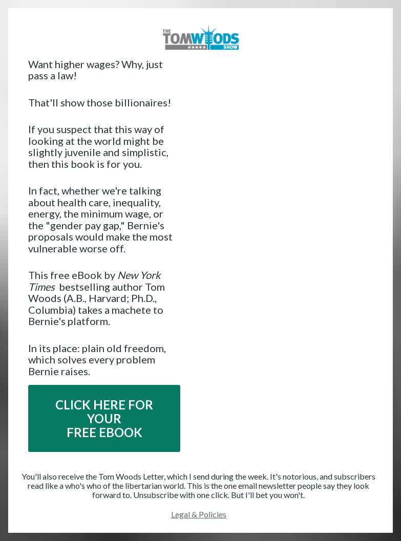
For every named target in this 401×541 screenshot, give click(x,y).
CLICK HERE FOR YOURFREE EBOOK (104, 418)
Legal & (185, 514)
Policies (212, 514)
